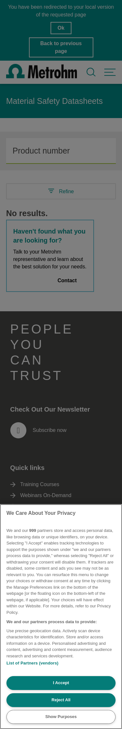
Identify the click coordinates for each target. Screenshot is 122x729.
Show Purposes (61, 716)
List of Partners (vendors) (32, 663)
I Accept (61, 682)
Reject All (61, 699)
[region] (61, 616)
